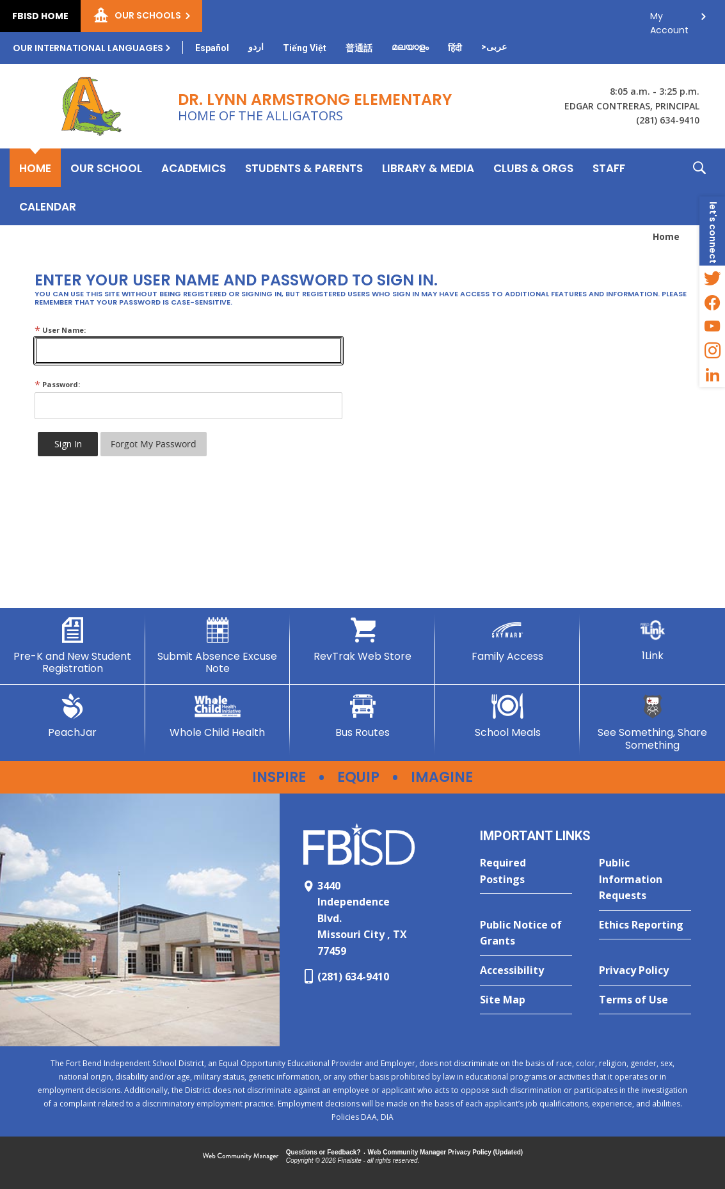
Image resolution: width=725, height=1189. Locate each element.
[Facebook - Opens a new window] (712, 302)
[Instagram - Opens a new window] (712, 350)
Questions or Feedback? (323, 1152)
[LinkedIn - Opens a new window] (712, 375)
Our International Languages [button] (88, 48)
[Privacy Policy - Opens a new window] (645, 971)
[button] (699, 186)
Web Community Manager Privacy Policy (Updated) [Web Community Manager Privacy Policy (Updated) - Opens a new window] (445, 1152)
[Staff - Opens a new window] (609, 167)
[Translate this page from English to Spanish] (212, 48)
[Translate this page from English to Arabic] (494, 46)
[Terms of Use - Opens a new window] (645, 1000)
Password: (57, 384)
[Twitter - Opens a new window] (712, 277)
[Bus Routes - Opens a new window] (362, 716)
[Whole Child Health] (218, 716)
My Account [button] (669, 19)
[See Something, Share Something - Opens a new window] (652, 722)
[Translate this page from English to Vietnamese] (304, 48)
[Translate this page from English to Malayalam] (410, 46)
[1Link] (652, 639)
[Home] (35, 167)
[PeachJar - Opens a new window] (72, 716)
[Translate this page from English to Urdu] (256, 46)
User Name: (60, 330)
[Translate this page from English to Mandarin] (359, 48)
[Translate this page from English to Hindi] (455, 48)
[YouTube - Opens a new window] (712, 326)
